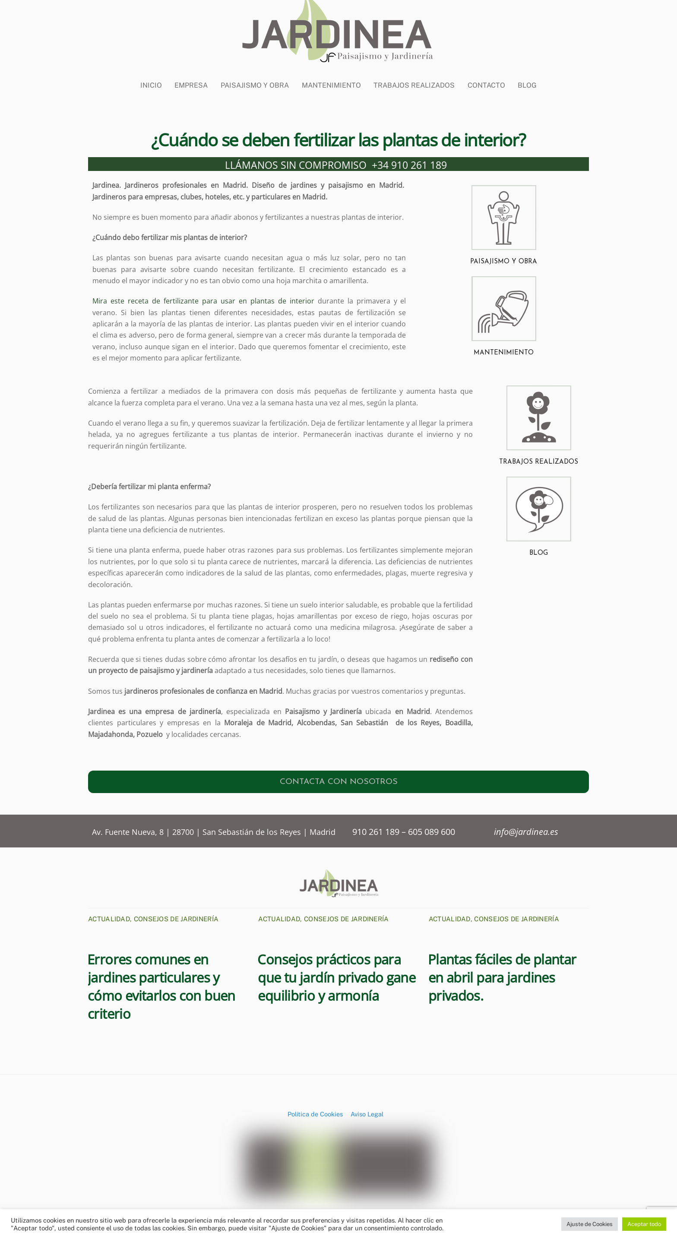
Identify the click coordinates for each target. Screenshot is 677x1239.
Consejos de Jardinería (176, 916)
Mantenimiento (331, 78)
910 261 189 (377, 829)
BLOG (527, 78)
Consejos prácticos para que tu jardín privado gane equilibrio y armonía (336, 975)
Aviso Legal (367, 1111)
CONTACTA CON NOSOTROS (339, 779)
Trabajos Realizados (414, 78)
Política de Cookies (315, 1111)
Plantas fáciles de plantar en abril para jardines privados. (502, 975)
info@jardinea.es (526, 829)
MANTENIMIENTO (504, 350)
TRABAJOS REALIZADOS (538, 460)
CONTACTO (486, 78)
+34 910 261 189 (409, 162)
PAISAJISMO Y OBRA (503, 259)
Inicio (151, 78)
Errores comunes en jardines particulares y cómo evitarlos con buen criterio (161, 984)
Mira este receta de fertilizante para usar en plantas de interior (203, 298)
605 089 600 (431, 829)
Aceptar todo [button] (644, 1224)
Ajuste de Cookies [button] (589, 1224)
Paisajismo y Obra (255, 78)
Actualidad (109, 916)
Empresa (191, 78)
